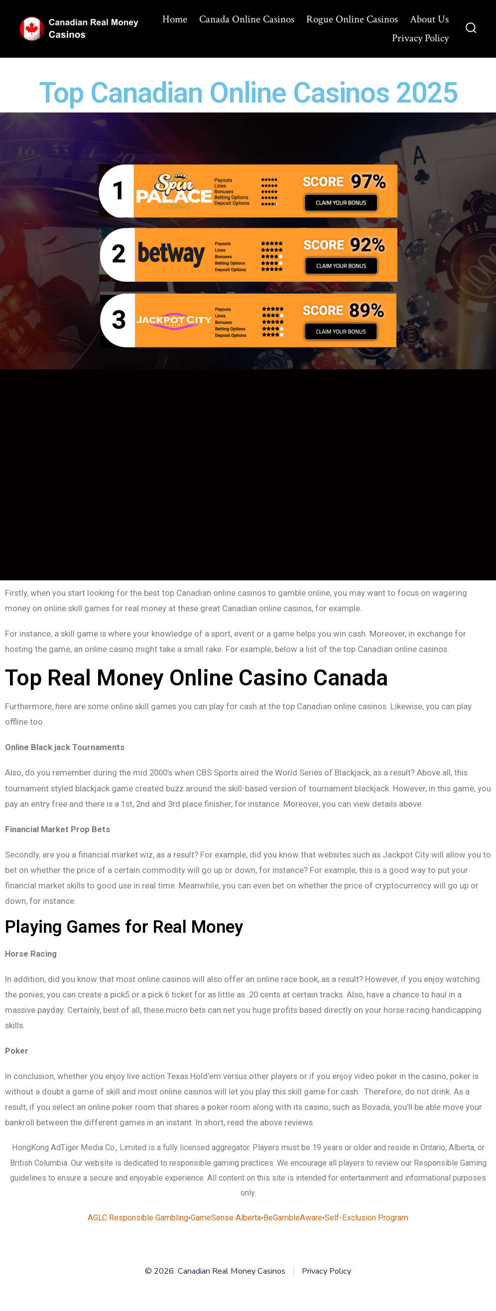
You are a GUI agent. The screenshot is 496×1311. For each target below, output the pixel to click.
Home (174, 19)
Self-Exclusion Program (366, 1217)
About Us (429, 19)
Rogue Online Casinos (352, 19)
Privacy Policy (420, 38)
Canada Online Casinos (246, 19)
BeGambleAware (292, 1217)
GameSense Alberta (226, 1217)
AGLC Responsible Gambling (138, 1217)
